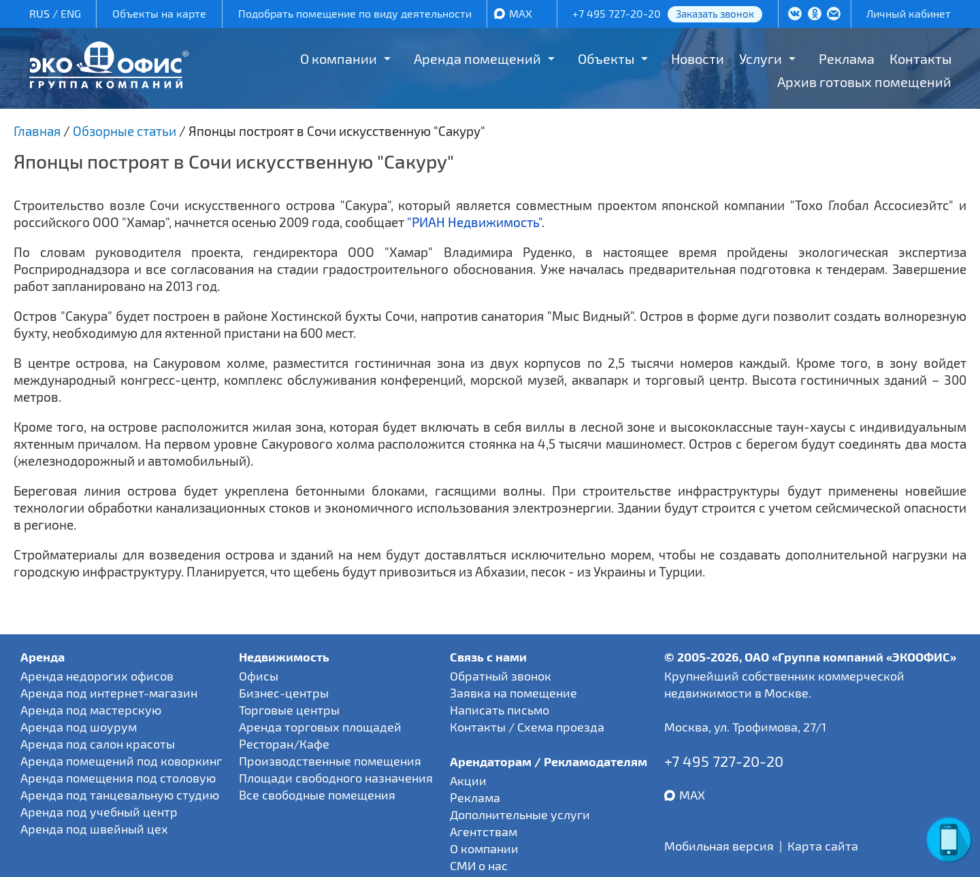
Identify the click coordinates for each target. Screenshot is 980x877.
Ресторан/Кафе (284, 743)
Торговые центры (289, 709)
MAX (520, 13)
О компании (338, 58)
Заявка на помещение (513, 692)
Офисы (258, 675)
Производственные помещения (330, 760)
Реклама (847, 58)
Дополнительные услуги (520, 814)
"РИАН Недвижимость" (474, 222)
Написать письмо (499, 709)
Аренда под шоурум (78, 726)
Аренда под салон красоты (97, 743)
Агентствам (483, 831)
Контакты (920, 58)
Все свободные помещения (317, 794)
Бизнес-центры (284, 692)
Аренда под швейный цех (94, 828)
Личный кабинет (908, 13)
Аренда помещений (477, 58)
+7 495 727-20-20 (616, 13)
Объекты (606, 58)
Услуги (760, 58)
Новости (697, 58)
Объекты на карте (159, 13)
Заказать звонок (715, 13)
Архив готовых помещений (864, 81)
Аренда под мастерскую (90, 709)
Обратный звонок (500, 675)
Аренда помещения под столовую (118, 777)
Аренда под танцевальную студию (119, 794)
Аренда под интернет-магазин (108, 692)
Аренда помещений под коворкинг (121, 760)
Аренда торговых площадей (320, 726)
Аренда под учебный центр (99, 811)
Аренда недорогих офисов (97, 675)
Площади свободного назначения (336, 777)
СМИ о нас (479, 865)
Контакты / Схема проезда (527, 726)
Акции (468, 780)
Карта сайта (822, 845)
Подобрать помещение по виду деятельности (355, 13)
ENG (71, 13)
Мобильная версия (719, 845)
